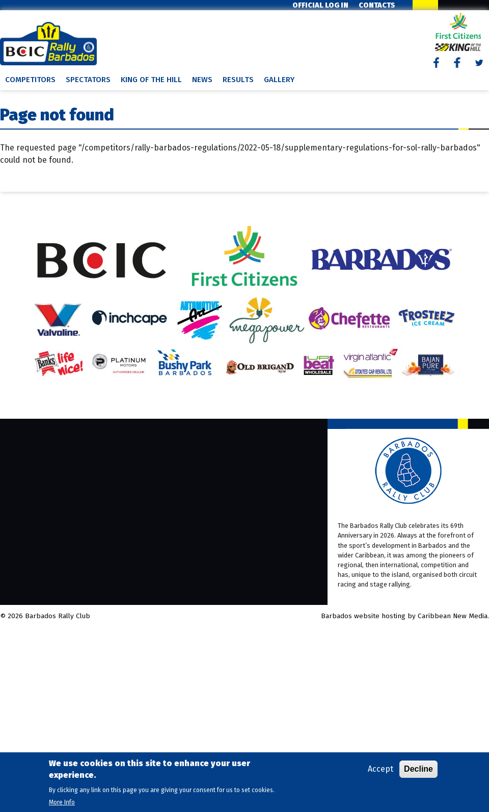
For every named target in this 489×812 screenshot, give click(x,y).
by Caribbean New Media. (448, 616)
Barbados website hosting (363, 616)
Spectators (88, 79)
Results (238, 79)
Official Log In (320, 5)
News (202, 79)
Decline (418, 769)
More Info (62, 802)
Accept (380, 769)
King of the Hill (151, 79)
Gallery (279, 79)
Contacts (377, 5)
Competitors (30, 79)
